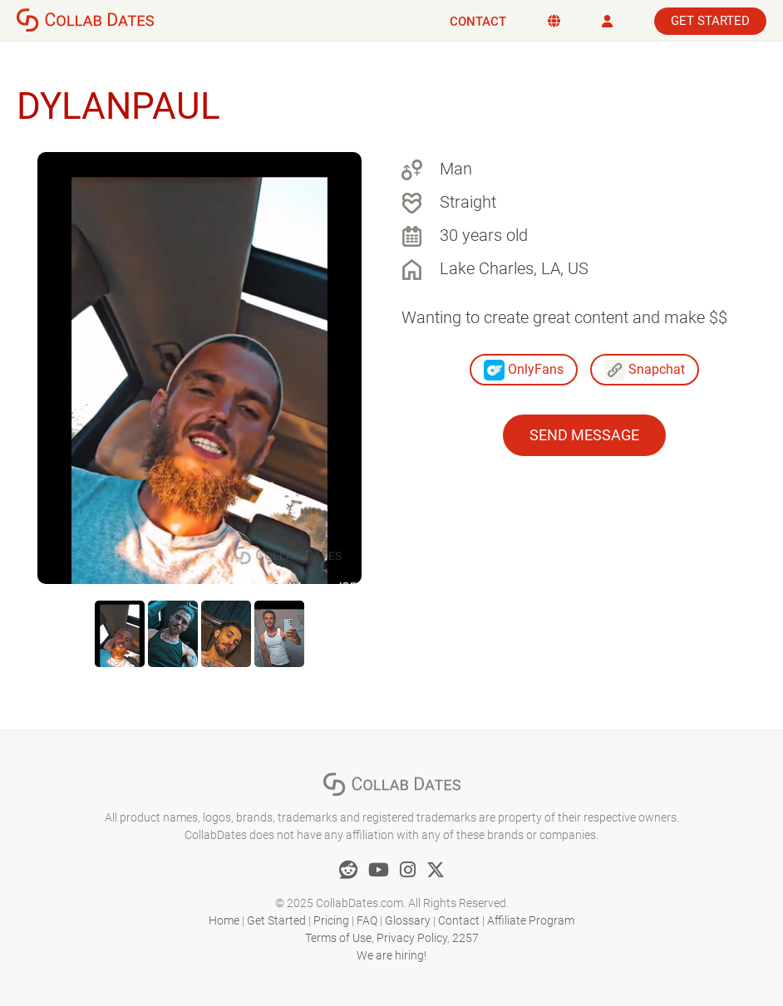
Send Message (584, 435)
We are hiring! (391, 955)
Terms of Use (338, 938)
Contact (478, 21)
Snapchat (644, 370)
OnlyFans (524, 370)
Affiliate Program (530, 920)
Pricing (331, 920)
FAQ (367, 920)
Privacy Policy (412, 938)
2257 (465, 938)
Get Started (710, 20)
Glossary (408, 920)
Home (224, 920)
